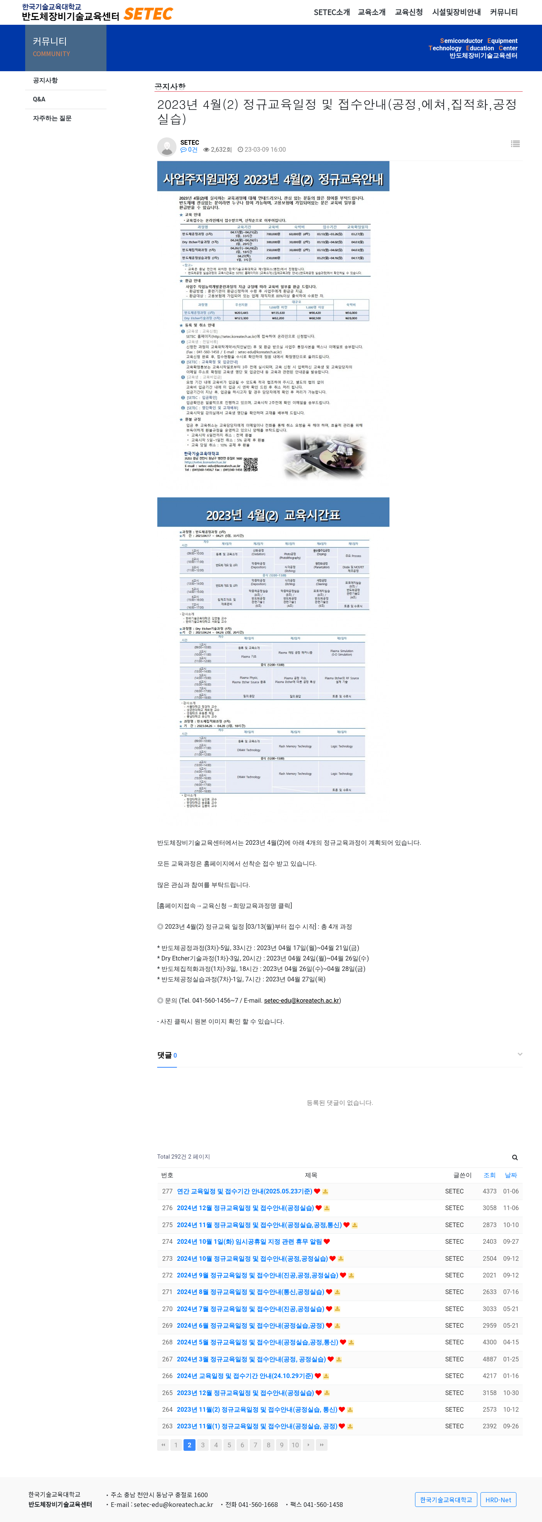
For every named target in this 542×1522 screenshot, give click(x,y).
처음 (163, 1445)
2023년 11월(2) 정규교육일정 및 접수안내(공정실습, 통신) (258, 1409)
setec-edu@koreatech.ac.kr (301, 1000)
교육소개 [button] (372, 12)
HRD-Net (498, 1499)
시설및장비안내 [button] (456, 12)
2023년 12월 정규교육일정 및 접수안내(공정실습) (246, 1393)
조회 (490, 1175)
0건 (189, 149)
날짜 (511, 1175)
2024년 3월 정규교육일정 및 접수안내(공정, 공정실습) (252, 1359)
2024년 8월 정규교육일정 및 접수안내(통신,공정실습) (251, 1292)
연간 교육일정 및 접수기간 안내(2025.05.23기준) (245, 1191)
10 (295, 1445)
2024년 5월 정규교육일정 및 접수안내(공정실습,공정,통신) (258, 1342)
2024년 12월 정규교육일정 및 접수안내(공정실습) (246, 1208)
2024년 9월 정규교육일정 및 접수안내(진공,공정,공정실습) (258, 1275)
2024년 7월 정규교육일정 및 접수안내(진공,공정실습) (251, 1309)
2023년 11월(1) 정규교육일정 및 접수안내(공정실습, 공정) (258, 1426)
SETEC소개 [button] (332, 12)
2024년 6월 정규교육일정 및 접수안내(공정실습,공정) (251, 1325)
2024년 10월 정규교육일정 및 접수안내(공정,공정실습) (253, 1258)
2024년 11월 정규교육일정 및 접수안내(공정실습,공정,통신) (260, 1225)
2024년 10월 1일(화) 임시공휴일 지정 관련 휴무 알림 (250, 1241)
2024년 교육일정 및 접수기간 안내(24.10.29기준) (246, 1376)
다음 (308, 1445)
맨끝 (322, 1445)
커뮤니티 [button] (504, 12)
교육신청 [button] (409, 12)
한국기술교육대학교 (446, 1499)
